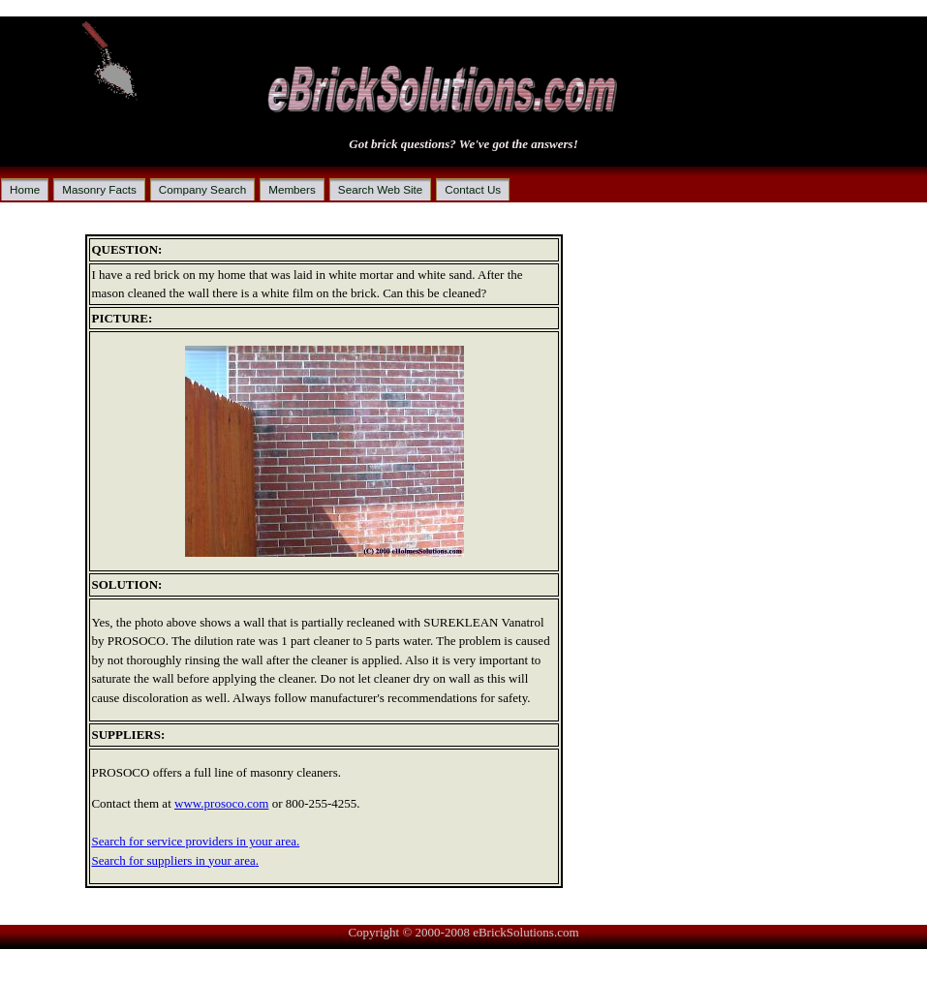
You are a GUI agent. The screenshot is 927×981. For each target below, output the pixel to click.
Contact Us (473, 189)
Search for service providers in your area (193, 841)
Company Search (202, 189)
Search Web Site (380, 189)
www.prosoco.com (221, 803)
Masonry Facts (99, 189)
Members (292, 189)
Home (25, 189)
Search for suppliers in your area (173, 860)
